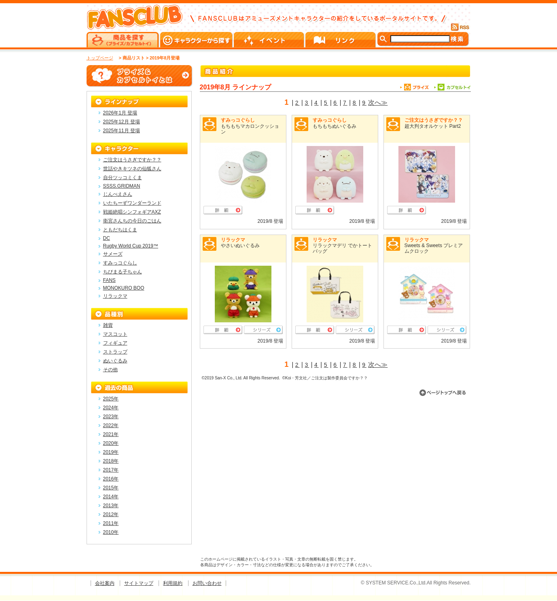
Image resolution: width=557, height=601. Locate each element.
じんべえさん (117, 194)
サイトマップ (138, 583)
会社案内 (104, 583)
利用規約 (172, 583)
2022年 (111, 425)
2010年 (111, 532)
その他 (110, 369)
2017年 (111, 470)
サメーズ (113, 254)
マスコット (115, 334)
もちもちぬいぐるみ (334, 126)
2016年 (111, 479)
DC (106, 238)
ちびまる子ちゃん (122, 272)
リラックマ (233, 240)
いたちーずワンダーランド (132, 203)
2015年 (111, 488)
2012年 (111, 514)
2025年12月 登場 (121, 122)
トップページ (100, 57)
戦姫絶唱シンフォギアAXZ (132, 212)
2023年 (111, 416)
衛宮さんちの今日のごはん (132, 221)
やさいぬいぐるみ (240, 245)
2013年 (111, 505)
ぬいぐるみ (115, 361)
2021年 (111, 434)
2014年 (111, 496)
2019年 (111, 452)
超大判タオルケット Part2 (433, 126)
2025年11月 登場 (121, 130)
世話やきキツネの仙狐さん (132, 168)
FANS (109, 280)
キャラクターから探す (197, 39)
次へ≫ (378, 102)
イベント (269, 39)
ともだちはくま (120, 230)
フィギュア (115, 343)
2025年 (111, 399)
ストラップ (115, 352)
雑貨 (108, 325)
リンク (341, 39)
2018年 (111, 461)
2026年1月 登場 (120, 113)
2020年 (111, 443)
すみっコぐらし (238, 120)
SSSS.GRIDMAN (121, 186)
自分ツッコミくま (122, 177)
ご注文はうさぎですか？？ (434, 120)
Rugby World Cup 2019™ (131, 246)
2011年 (111, 523)
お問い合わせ (207, 583)
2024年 (111, 408)
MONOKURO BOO (123, 288)
